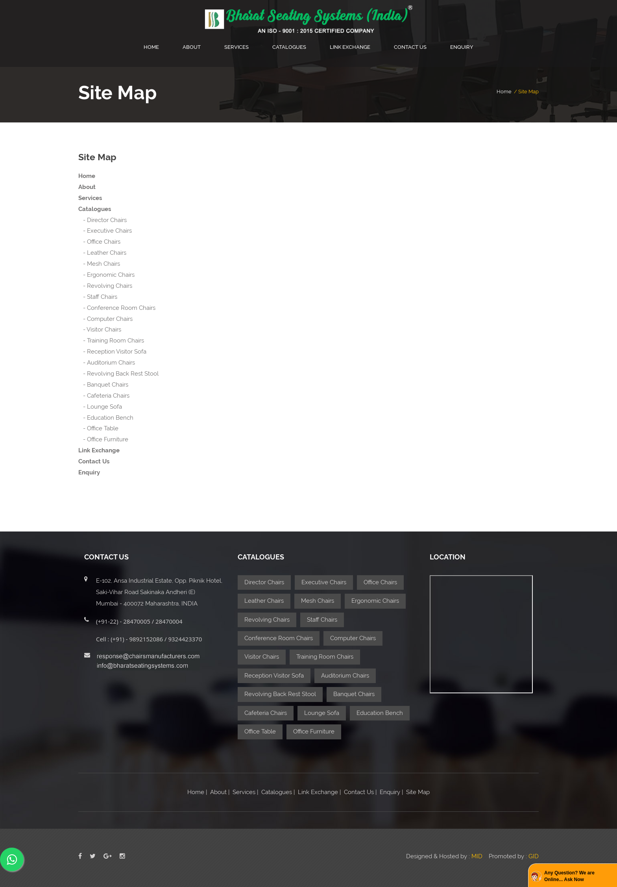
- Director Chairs (102, 220)
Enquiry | (391, 792)
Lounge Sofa (321, 713)
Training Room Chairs (324, 656)
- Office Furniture (103, 439)
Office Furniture (313, 731)
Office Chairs (380, 582)
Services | (244, 792)
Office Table (260, 731)
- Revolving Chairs (105, 285)
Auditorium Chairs (345, 675)
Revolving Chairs (267, 619)
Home (151, 47)
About (192, 47)
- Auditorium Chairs (106, 362)
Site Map (417, 792)
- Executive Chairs (105, 230)
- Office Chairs (99, 241)
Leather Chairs (264, 600)
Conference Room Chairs (278, 638)
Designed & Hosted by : (445, 856)
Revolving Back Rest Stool (280, 694)
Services (236, 47)
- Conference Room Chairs (116, 307)
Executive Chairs (323, 582)
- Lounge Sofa (100, 406)
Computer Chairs (353, 638)
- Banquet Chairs (103, 384)
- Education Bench (105, 417)
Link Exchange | (318, 792)
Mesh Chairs (317, 600)
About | (219, 792)
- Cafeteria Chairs (103, 395)
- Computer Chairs (105, 318)
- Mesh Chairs (99, 263)
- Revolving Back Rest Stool (118, 373)
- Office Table (98, 428)
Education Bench (380, 713)
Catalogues (289, 47)
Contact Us (410, 47)
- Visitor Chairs (99, 329)
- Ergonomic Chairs (106, 274)
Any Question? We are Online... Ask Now (569, 876)
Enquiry (461, 47)
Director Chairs (264, 582)
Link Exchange (350, 47)
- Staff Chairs (97, 296)
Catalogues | (277, 792)
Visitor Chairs (261, 656)
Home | (197, 792)
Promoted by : (514, 856)
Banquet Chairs (354, 694)
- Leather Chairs (102, 252)
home (504, 91)
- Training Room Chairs (111, 340)
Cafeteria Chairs (265, 713)
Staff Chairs (322, 619)
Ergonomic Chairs (375, 600)
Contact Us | (360, 792)
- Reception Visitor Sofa (112, 351)
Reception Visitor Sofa (274, 675)
